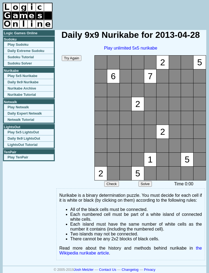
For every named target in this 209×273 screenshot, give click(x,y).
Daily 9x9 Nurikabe (23, 82)
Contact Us (107, 270)
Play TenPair (18, 157)
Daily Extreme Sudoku (26, 51)
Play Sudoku (18, 44)
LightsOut (12, 127)
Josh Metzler (84, 270)
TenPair (10, 152)
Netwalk (10, 102)
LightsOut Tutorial (23, 145)
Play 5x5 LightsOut (23, 132)
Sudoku (10, 39)
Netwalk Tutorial (21, 120)
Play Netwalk (18, 107)
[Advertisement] (142, 11)
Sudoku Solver (20, 63)
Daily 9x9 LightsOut (24, 138)
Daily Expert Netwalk (25, 113)
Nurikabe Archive (22, 88)
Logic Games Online (21, 33)
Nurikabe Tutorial (22, 95)
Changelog (130, 270)
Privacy (149, 270)
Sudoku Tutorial (21, 57)
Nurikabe (11, 71)
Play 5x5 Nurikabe (23, 76)
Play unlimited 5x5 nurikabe (130, 48)
